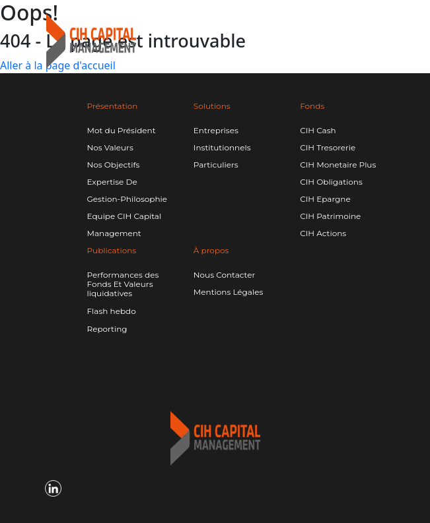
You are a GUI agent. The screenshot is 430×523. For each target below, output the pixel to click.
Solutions (212, 106)
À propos (211, 250)
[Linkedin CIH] (333, 32)
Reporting (107, 329)
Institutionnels (222, 147)
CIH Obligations (331, 182)
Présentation (112, 106)
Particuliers (216, 164)
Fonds (312, 106)
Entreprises (216, 130)
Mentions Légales (228, 292)
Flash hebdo (111, 311)
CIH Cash (318, 130)
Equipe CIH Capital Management (124, 224)
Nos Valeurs (110, 147)
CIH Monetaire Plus (338, 164)
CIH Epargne (325, 199)
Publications (112, 250)
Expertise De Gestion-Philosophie (127, 190)
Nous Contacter (224, 275)
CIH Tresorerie (327, 147)
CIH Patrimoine (330, 216)
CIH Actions (323, 233)
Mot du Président (121, 130)
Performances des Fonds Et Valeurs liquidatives (123, 284)
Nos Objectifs (113, 164)
